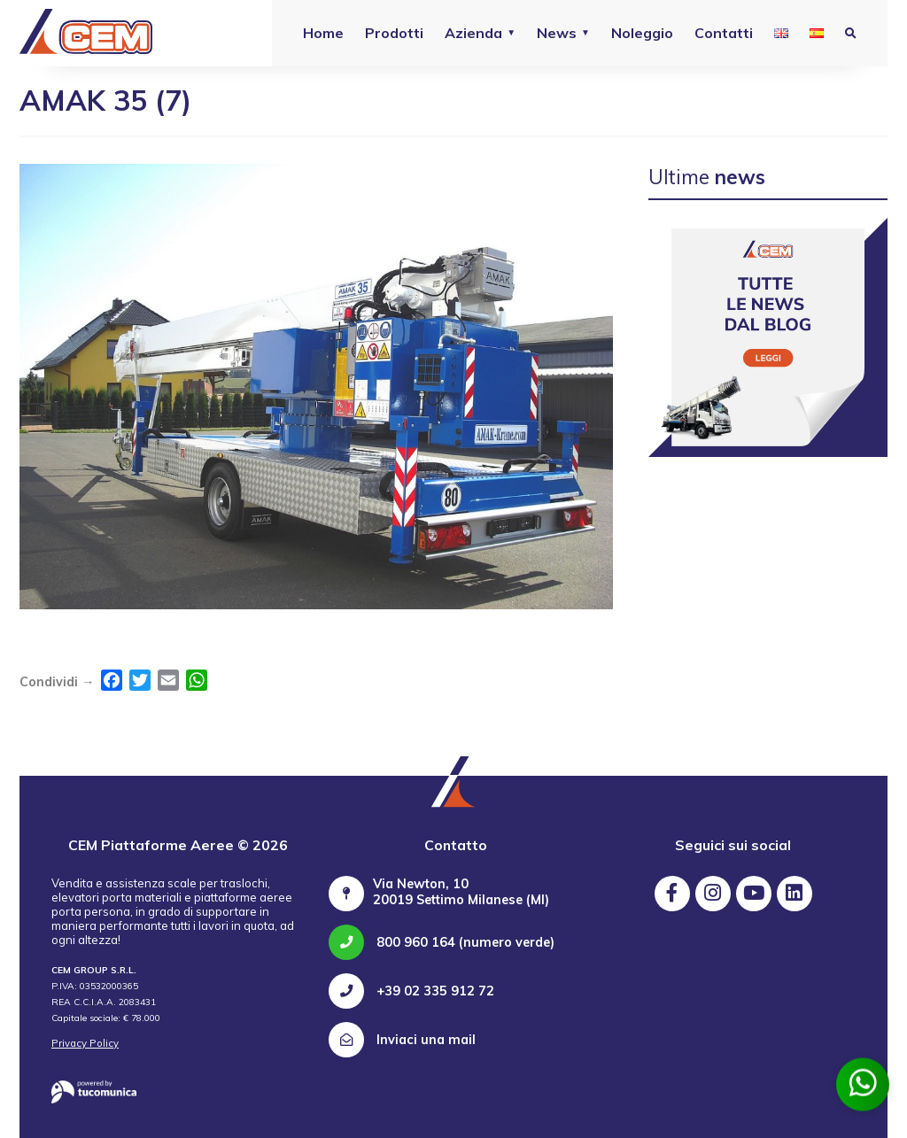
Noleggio (642, 33)
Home (323, 33)
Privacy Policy (85, 1043)
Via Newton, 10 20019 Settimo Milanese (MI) (461, 892)
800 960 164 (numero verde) (441, 942)
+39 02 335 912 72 (411, 991)
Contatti (723, 33)
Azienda (473, 33)
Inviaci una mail (402, 1040)
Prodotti (394, 33)
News (557, 33)
